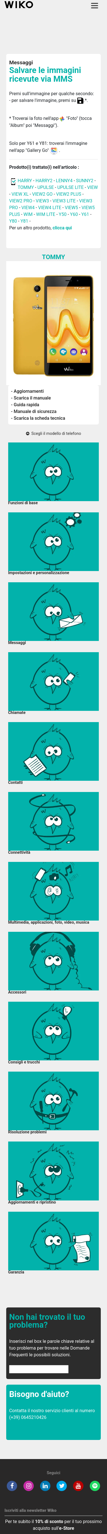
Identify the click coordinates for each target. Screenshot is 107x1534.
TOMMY (26, 187)
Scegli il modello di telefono (53, 433)
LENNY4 (64, 180)
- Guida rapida (25, 404)
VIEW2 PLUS (68, 194)
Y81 (24, 221)
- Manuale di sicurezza (33, 411)
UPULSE (46, 187)
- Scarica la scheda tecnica (38, 418)
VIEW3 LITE (64, 201)
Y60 (74, 214)
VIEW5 (72, 207)
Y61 (85, 214)
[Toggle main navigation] (94, 5)
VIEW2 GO (42, 194)
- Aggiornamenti (27, 391)
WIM (28, 214)
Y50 (63, 214)
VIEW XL (20, 194)
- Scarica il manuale (31, 398)
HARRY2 (44, 180)
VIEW (92, 187)
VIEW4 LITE (49, 207)
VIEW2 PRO (20, 201)
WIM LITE (45, 214)
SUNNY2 (84, 180)
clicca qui (62, 227)
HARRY (25, 180)
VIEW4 (28, 207)
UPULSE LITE (70, 187)
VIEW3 (42, 201)
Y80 (13, 221)
